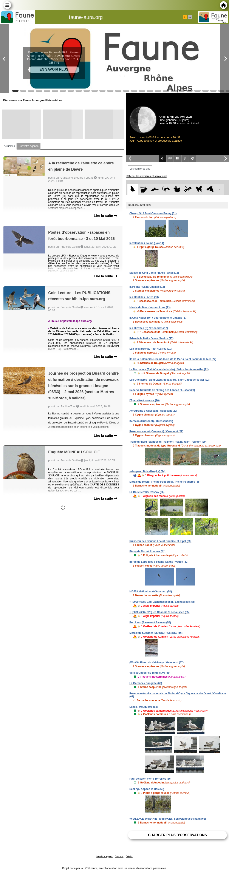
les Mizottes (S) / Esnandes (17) (148, 328)
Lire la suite (105, 216)
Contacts (119, 856)
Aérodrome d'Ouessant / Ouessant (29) (153, 410)
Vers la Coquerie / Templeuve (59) (149, 672)
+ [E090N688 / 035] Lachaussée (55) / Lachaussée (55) (162, 601)
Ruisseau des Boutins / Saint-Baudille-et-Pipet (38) (160, 541)
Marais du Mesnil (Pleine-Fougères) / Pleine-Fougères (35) (164, 481)
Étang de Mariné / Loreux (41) (147, 551)
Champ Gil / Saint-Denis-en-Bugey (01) (152, 213)
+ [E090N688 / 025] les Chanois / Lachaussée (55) (159, 612)
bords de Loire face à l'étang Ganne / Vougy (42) (158, 561)
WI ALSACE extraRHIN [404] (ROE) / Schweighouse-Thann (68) (167, 818)
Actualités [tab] (9, 146)
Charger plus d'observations (177, 835)
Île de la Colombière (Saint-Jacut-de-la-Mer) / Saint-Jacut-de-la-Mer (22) (172, 359)
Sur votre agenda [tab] (29, 146)
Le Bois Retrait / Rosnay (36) (146, 492)
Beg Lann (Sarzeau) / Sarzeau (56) (150, 622)
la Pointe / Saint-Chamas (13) (147, 286)
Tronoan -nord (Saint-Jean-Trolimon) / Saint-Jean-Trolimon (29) (167, 441)
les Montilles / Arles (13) (144, 297)
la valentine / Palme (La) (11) (146, 243)
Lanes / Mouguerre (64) (143, 706)
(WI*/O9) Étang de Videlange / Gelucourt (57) (156, 662)
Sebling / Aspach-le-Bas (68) (146, 789)
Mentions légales (104, 856)
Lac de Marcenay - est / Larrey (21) (150, 348)
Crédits (129, 856)
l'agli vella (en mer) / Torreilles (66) (150, 778)
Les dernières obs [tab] (140, 168)
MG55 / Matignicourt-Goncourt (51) (150, 591)
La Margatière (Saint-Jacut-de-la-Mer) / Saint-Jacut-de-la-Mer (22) (169, 369)
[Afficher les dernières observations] (146, 176)
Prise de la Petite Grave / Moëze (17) (151, 338)
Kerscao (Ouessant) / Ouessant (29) (151, 421)
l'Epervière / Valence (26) (144, 400)
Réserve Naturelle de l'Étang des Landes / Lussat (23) (162, 390)
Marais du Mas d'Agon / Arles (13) (149, 307)
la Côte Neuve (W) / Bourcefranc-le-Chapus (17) (158, 317)
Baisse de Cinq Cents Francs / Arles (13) (154, 272)
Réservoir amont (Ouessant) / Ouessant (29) (156, 431)
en (190, 17)
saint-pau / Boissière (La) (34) (147, 471)
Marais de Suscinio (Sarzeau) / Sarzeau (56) (156, 632)
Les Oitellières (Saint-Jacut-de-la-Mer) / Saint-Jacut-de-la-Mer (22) (169, 379)
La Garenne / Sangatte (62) (145, 683)
